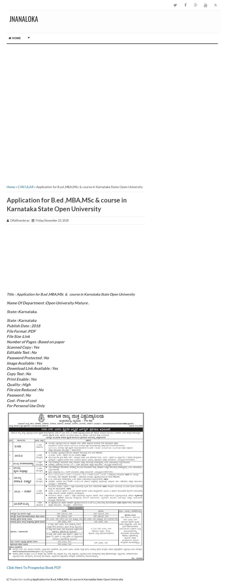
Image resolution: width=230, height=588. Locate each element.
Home (15, 38)
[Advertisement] (76, 75)
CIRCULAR (25, 187)
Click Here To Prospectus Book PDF (34, 568)
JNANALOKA (23, 19)
